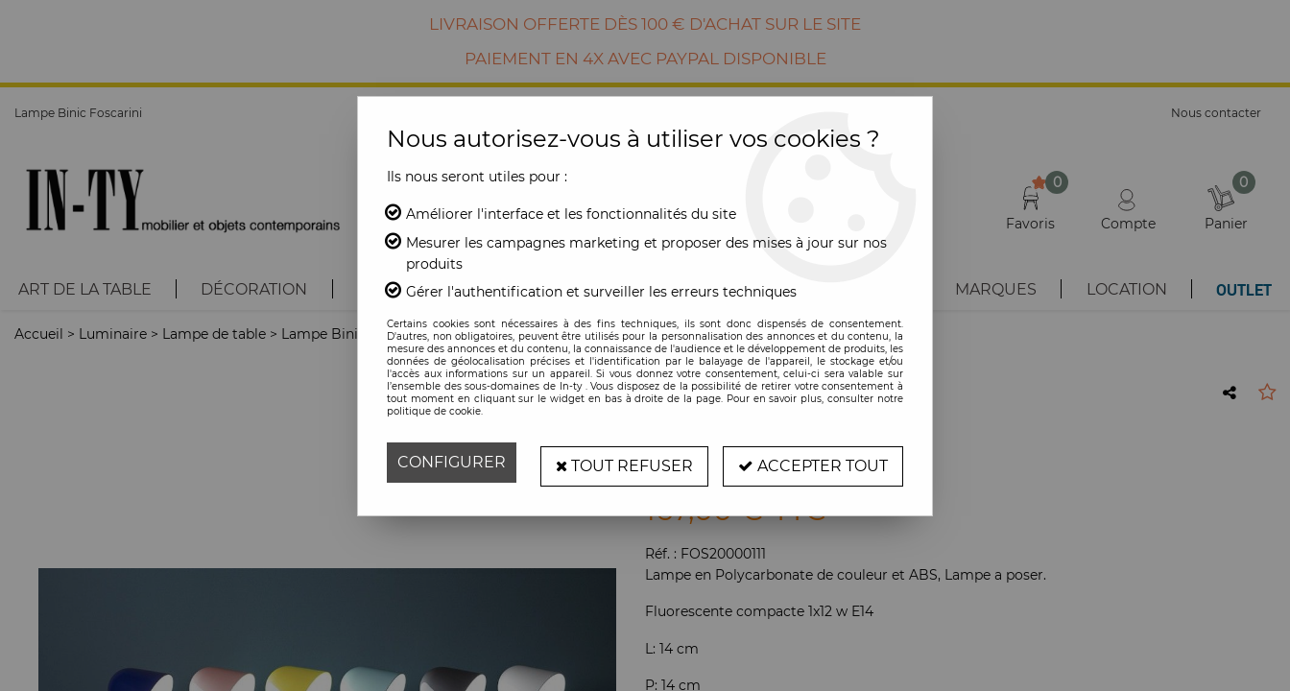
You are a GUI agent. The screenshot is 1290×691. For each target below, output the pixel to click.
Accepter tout (813, 462)
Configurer (451, 462)
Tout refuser (624, 462)
